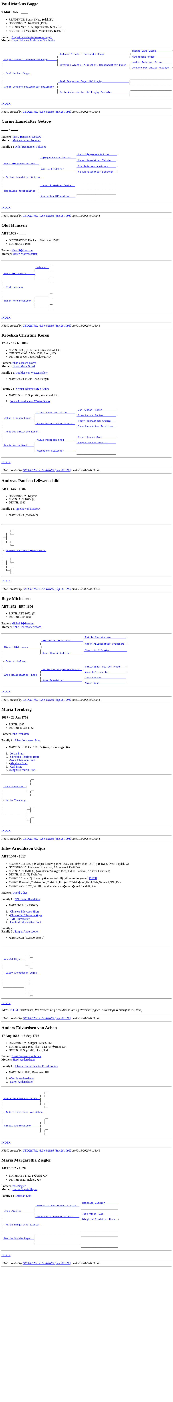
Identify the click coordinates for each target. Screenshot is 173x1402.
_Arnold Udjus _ (13, 1020)
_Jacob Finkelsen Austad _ (57, 199)
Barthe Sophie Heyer (25, 1266)
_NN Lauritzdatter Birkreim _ (96, 182)
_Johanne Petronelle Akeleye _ (151, 70)
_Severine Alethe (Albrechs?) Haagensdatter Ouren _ (93, 67)
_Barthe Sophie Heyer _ (18, 1323)
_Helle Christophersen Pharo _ (61, 716)
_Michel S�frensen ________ (22, 690)
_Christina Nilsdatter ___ (57, 212)
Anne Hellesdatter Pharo (27, 669)
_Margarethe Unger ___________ (151, 57)
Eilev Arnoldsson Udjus (22, 1036)
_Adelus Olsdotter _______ (57, 179)
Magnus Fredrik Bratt (22, 819)
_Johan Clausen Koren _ (18, 444)
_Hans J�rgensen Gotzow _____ (97, 163)
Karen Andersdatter (21, 1149)
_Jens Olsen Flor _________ (99, 1293)
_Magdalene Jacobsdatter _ (20, 205)
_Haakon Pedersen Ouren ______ (151, 64)
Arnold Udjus (20, 951)
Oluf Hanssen (15, 307)
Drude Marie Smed (24, 390)
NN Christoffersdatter (27, 958)
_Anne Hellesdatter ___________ (105, 719)
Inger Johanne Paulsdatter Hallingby (34, 40)
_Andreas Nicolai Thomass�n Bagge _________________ (94, 54)
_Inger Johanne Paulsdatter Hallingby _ (30, 93)
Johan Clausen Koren (24, 387)
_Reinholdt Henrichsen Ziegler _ (57, 1284)
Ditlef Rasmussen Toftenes (30, 155)
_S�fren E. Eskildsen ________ (62, 683)
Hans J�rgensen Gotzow (26, 145)
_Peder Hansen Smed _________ (96, 467)
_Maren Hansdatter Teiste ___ (96, 169)
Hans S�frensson (22, 266)
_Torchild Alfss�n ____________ (106, 693)
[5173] (93, 937)
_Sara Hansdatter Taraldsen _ (96, 454)
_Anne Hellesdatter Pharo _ (21, 722)
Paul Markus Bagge (18, 77)
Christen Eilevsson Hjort (24, 970)
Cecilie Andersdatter (22, 1146)
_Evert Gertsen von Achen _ (21, 1168)
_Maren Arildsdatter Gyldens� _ (106, 686)
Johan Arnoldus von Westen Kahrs (30, 425)
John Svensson (20, 783)
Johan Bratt (16, 803)
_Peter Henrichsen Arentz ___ (96, 448)
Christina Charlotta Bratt (24, 806)
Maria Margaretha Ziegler (23, 1306)
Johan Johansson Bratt (28, 790)
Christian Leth (23, 1273)
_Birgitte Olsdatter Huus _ (99, 1300)
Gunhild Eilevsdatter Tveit (25, 980)
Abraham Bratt (19, 812)
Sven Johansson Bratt (22, 809)
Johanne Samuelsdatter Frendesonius (36, 1134)
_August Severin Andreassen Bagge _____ (30, 61)
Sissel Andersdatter (24, 1127)
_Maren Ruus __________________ (105, 732)
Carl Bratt (16, 816)
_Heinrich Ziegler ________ (99, 1280)
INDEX (6, 112)
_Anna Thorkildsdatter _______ (61, 696)
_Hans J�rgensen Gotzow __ (21, 172)
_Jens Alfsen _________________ (105, 726)
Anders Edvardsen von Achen (25, 1185)
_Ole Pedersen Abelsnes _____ (96, 176)
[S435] (14, 1078)
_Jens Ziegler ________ (18, 1290)
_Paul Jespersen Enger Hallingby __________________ (93, 87)
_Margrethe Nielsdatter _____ (96, 474)
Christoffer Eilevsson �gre (26, 974)
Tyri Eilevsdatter (20, 977)
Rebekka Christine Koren (23, 461)
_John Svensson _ (14, 838)
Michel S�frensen (23, 665)
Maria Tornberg (16, 854)
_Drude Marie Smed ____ (18, 477)
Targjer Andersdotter (27, 990)
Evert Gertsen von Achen (26, 1124)
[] (5, 1078)
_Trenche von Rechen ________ (96, 441)
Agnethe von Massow (27, 542)
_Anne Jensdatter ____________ (61, 729)
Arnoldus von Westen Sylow (31, 397)
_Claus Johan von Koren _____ (55, 438)
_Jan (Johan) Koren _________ (96, 434)
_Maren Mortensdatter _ (18, 323)
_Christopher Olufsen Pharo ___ (105, 713)
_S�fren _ (42, 284)
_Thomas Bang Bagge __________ (151, 51)
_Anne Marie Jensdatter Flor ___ (57, 1297)
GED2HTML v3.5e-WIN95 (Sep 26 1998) (47, 120)
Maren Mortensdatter (25, 270)
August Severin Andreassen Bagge (32, 37)
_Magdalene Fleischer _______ (55, 483)
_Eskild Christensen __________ (105, 680)
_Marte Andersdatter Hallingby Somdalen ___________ (93, 100)
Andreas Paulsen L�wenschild (26, 588)
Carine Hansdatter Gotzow (23, 189)
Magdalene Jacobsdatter (27, 148)
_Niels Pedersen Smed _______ (55, 470)
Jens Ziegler (19, 1263)
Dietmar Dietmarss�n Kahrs (32, 413)
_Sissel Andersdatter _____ (21, 1201)
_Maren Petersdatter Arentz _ (55, 451)
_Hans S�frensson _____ (19, 290)
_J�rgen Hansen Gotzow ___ (58, 166)
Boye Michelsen (16, 706)
